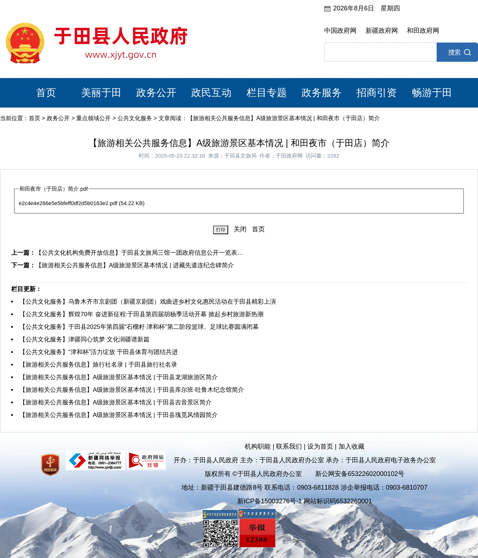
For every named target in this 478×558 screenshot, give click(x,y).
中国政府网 (340, 30)
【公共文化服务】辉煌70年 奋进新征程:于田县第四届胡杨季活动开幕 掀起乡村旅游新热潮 (141, 314)
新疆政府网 (382, 30)
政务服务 (322, 92)
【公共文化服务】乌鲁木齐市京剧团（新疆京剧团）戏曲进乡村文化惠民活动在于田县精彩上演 (147, 301)
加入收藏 (351, 446)
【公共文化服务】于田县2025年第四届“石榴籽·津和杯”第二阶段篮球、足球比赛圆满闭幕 (139, 326)
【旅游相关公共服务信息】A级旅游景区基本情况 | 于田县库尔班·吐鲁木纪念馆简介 (131, 389)
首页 (46, 92)
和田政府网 (423, 30)
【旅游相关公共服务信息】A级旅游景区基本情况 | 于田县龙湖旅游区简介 (118, 377)
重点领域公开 (93, 118)
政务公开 (156, 92)
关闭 (240, 229)
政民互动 (211, 92)
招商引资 (377, 92)
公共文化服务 (135, 118)
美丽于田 (101, 92)
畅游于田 (432, 92)
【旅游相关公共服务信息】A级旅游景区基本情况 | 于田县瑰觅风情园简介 (118, 415)
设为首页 (320, 446)
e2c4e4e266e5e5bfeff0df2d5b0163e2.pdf (68, 203)
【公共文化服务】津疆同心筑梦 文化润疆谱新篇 (84, 339)
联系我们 (289, 446)
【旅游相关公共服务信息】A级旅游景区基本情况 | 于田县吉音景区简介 (115, 402)
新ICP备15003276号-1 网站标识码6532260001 (304, 501)
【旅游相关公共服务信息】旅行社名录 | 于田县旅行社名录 (98, 364)
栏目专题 (267, 92)
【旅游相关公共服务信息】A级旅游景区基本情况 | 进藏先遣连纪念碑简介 (135, 265)
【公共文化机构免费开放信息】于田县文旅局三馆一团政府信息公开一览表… (139, 252)
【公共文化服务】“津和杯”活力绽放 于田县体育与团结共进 (98, 352)
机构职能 (258, 446)
